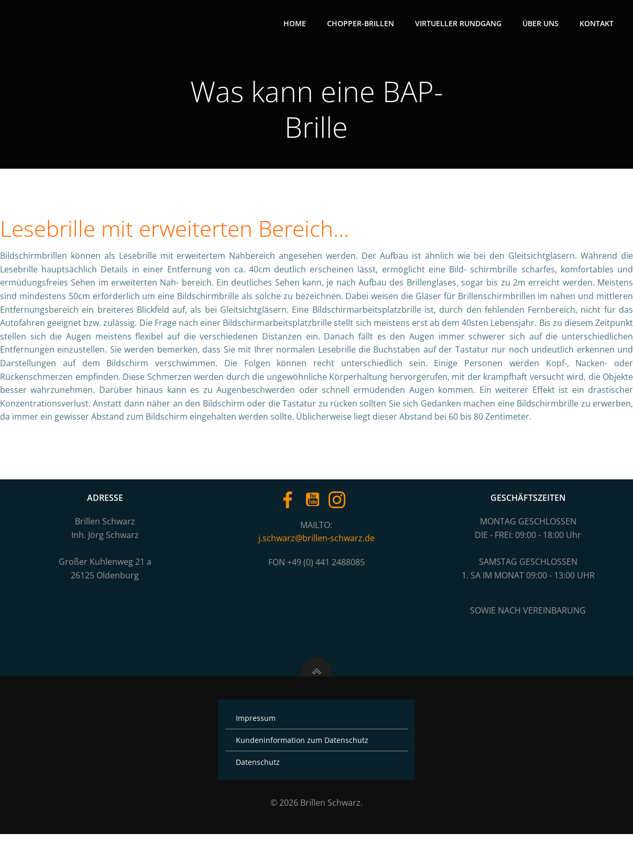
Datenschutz (259, 772)
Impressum (257, 728)
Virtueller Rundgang (459, 24)
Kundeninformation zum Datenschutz (303, 750)
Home (296, 24)
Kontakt (598, 24)
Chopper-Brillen (361, 24)
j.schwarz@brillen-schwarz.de (316, 543)
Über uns (541, 24)
